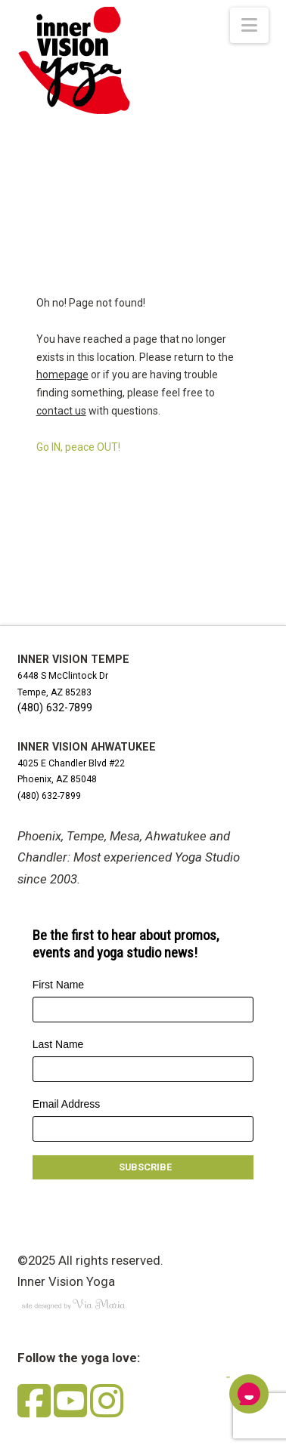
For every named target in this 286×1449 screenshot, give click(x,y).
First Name (58, 985)
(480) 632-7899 (54, 707)
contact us (61, 411)
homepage (62, 374)
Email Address (66, 1104)
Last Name (58, 1044)
